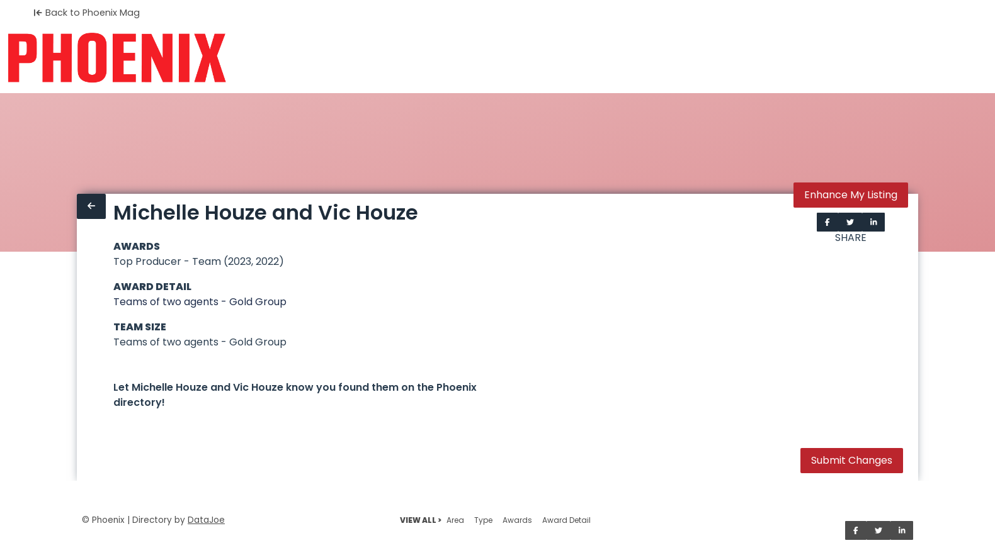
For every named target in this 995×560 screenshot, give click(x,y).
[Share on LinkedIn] (873, 222)
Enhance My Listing (850, 195)
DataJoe (206, 520)
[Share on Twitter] (850, 222)
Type (483, 520)
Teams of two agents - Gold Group (200, 301)
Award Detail (566, 520)
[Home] (117, 58)
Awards (517, 520)
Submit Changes (851, 460)
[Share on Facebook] (827, 222)
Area (455, 520)
